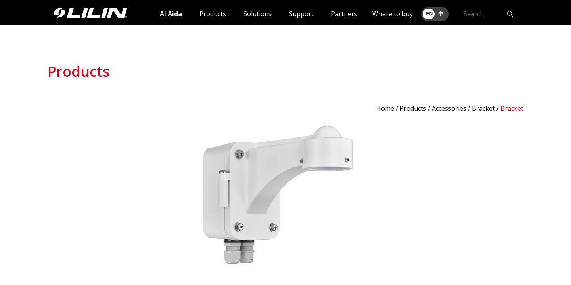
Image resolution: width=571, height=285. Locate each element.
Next (513, 198)
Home (385, 108)
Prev (58, 198)
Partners (344, 14)
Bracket (483, 108)
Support (301, 14)
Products (212, 14)
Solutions (257, 14)
